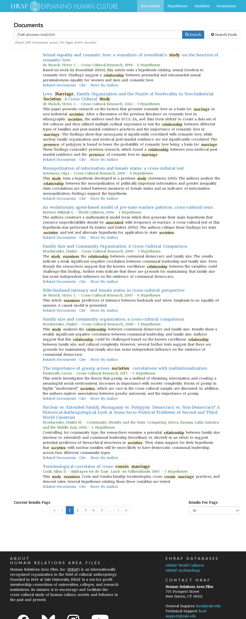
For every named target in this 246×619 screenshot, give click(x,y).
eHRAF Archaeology (183, 570)
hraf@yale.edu (208, 606)
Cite (82, 85)
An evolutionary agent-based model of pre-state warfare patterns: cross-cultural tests (128, 207)
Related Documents (59, 85)
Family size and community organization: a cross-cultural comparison (113, 319)
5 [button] (102, 510)
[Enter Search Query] (98, 35)
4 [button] (93, 510)
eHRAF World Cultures (185, 565)
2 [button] (78, 510)
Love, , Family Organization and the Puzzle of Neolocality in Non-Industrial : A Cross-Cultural (128, 96)
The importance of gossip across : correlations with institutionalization (125, 368)
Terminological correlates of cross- (97, 466)
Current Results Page (32, 502)
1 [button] (70, 510)
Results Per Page (203, 502)
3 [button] (85, 510)
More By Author (104, 85)
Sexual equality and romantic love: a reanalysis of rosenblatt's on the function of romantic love (130, 57)
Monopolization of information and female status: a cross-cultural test (113, 168)
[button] (118, 510)
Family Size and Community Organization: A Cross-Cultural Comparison (115, 246)
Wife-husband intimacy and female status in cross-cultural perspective (113, 290)
